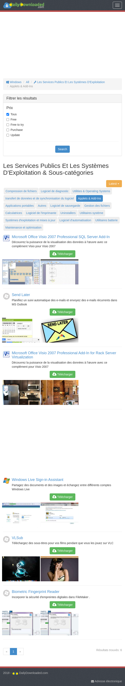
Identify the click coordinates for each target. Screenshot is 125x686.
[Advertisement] (62, 45)
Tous (14, 114)
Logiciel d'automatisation (75, 220)
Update (15, 135)
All (27, 82)
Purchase (17, 130)
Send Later (21, 295)
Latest (114, 183)
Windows (14, 82)
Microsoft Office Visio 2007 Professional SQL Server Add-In (61, 237)
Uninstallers (68, 213)
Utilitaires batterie (106, 220)
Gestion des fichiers (97, 205)
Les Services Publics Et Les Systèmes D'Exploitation (69, 82)
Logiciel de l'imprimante (41, 213)
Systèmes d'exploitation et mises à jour (30, 220)
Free (14, 119)
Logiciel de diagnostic (55, 191)
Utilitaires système (91, 213)
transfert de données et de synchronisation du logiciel (39, 198)
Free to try (17, 124)
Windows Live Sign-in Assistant (37, 480)
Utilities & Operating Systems (91, 191)
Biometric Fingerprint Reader (35, 592)
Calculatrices (13, 213)
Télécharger (62, 254)
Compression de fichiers (21, 191)
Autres (42, 205)
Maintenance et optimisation (23, 227)
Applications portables (19, 205)
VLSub (17, 538)
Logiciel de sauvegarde (65, 205)
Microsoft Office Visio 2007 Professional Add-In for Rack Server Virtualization (64, 355)
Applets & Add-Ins (89, 198)
